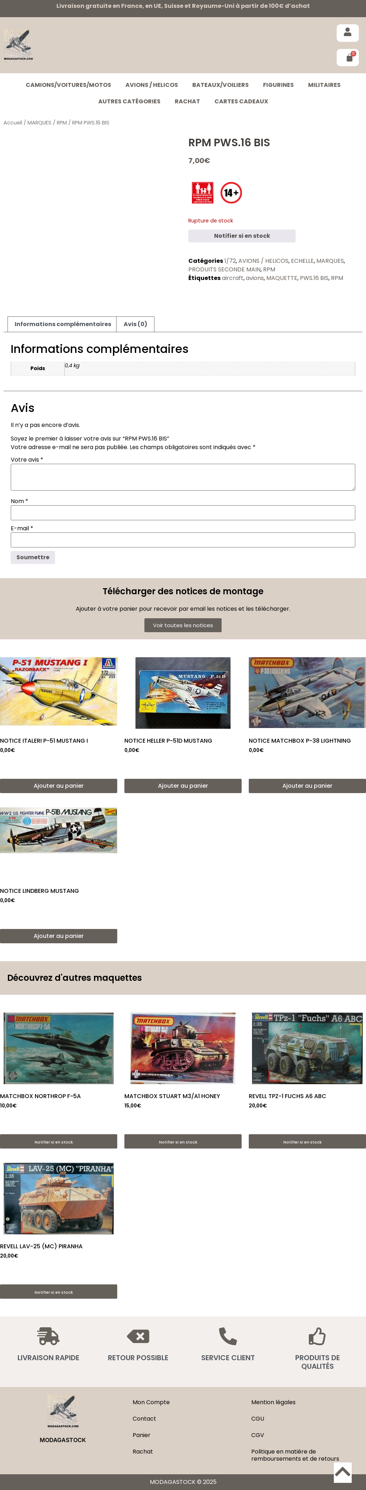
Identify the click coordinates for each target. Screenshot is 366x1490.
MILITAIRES (324, 85)
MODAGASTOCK (63, 1440)
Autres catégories (129, 101)
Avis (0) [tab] (135, 324)
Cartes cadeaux (241, 101)
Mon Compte (151, 1402)
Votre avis (27, 460)
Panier (141, 1435)
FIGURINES (278, 85)
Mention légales (273, 1402)
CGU (257, 1419)
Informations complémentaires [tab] (63, 324)
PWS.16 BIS (314, 278)
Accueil (13, 122)
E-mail (22, 528)
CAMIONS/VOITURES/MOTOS (68, 85)
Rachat (187, 101)
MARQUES (39, 122)
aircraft (232, 278)
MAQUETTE (281, 278)
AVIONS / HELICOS (151, 85)
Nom (19, 501)
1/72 (230, 261)
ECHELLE (302, 261)
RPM (62, 122)
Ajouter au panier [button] (59, 786)
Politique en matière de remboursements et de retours (295, 1455)
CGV (257, 1435)
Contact (144, 1419)
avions (255, 278)
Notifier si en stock (242, 236)
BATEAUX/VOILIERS (220, 85)
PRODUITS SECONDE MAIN (224, 269)
